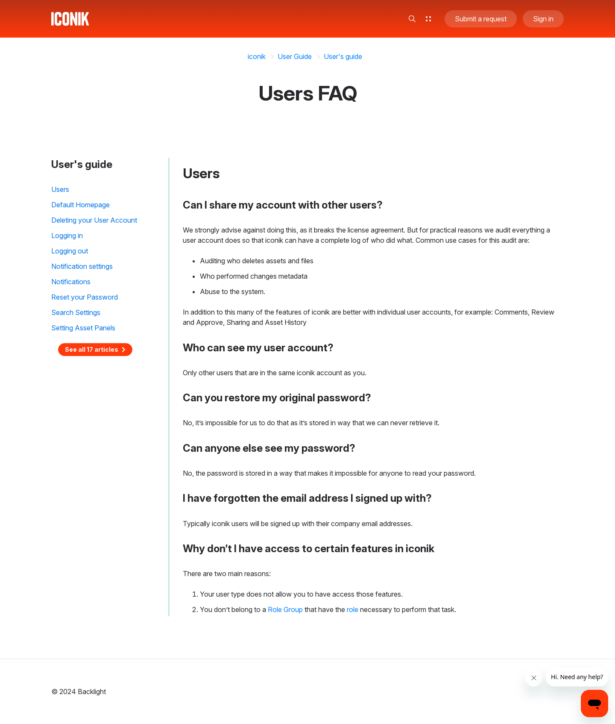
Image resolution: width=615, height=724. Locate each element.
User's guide (343, 56)
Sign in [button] (543, 19)
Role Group (285, 609)
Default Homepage (80, 204)
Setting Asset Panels (83, 328)
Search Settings (75, 312)
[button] (412, 18)
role (352, 609)
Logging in (67, 235)
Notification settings (82, 266)
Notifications (71, 281)
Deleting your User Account (94, 220)
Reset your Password (84, 297)
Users (60, 189)
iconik (257, 56)
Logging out (69, 251)
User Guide (295, 56)
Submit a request (481, 19)
